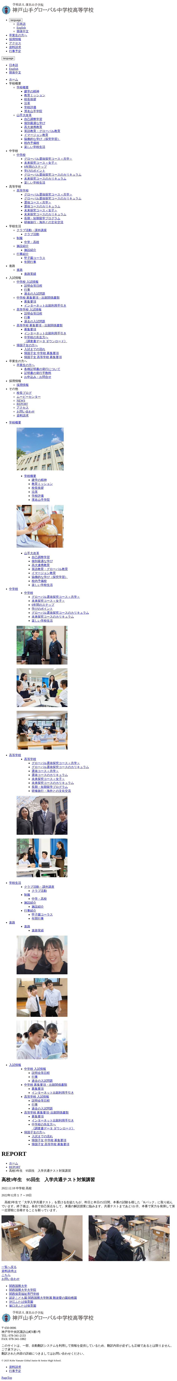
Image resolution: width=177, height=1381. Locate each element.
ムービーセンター (29, 396)
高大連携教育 (33, 127)
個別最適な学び (34, 123)
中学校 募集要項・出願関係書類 (38, 297)
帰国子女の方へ (27, 345)
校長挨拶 (30, 99)
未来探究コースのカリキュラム (45, 178)
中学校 (21, 154)
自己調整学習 (33, 119)
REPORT (22, 404)
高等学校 (23, 190)
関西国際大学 (18, 1285)
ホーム (13, 79)
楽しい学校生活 (34, 146)
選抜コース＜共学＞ (37, 202)
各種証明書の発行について (42, 369)
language (16, 20)
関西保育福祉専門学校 (24, 1293)
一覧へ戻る (9, 1267)
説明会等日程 (33, 285)
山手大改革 (24, 115)
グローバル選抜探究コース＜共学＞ (48, 158)
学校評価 (30, 107)
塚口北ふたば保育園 (22, 1305)
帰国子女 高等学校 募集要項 (43, 357)
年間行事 (30, 262)
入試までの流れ (34, 349)
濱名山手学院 (33, 111)
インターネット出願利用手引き (45, 305)
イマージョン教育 (36, 135)
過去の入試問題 (34, 293)
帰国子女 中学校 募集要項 (41, 353)
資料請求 (15, 47)
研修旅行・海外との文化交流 (43, 222)
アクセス (15, 43)
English (21, 27)
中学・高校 (31, 242)
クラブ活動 (31, 234)
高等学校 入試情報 (29, 309)
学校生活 (15, 882)
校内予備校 (31, 143)
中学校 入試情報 (27, 281)
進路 (20, 269)
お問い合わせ (26, 411)
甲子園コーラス (34, 258)
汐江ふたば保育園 (21, 1301)
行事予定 (15, 51)
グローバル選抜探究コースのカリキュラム (52, 174)
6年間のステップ (35, 166)
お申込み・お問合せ (37, 377)
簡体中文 (23, 31)
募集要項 (30, 301)
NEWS (21, 400)
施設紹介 (23, 246)
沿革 (27, 103)
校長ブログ (24, 392)
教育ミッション (34, 95)
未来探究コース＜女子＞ (40, 162)
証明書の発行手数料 (37, 373)
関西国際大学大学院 (22, 1289)
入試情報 (15, 1064)
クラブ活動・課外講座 (32, 230)
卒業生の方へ (18, 35)
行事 (27, 289)
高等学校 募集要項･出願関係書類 (46, 1112)
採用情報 (15, 39)
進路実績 (30, 273)
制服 (20, 238)
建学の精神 (31, 91)
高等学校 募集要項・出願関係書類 (40, 325)
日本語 (21, 24)
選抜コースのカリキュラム (42, 206)
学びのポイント (34, 170)
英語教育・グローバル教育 (42, 131)
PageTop (7, 1377)
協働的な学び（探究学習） (42, 139)
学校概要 (23, 87)
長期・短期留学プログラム (42, 218)
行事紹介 (23, 254)
